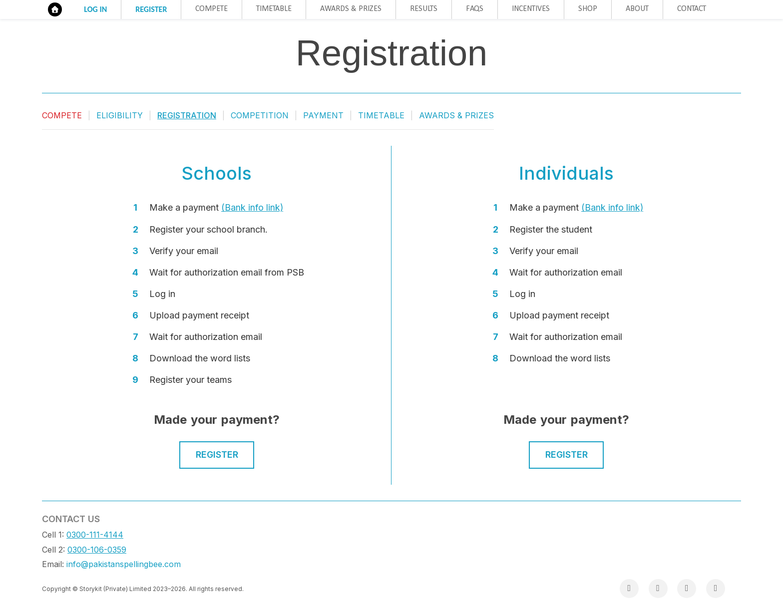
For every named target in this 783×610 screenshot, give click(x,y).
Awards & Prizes (351, 9)
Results (423, 9)
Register (151, 9)
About (637, 9)
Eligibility (119, 115)
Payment (323, 115)
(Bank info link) (252, 207)
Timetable (274, 9)
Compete (211, 9)
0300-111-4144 (94, 535)
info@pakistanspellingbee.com (123, 564)
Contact (691, 9)
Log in (95, 9)
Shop (587, 9)
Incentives (531, 9)
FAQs (474, 9)
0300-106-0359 (96, 550)
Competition (260, 115)
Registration (186, 115)
